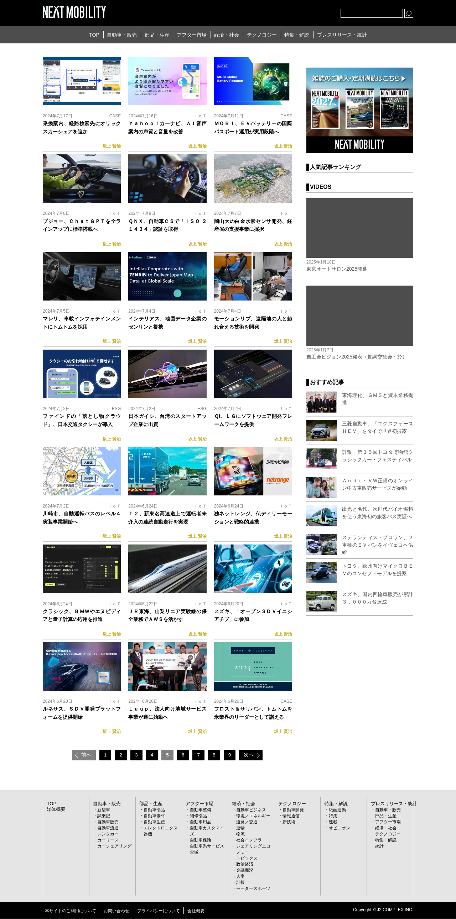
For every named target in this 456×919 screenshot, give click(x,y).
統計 (379, 846)
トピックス (247, 858)
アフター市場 (192, 35)
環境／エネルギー (253, 816)
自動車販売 (108, 822)
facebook (312, 12)
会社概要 (195, 911)
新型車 (103, 810)
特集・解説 (296, 35)
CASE (115, 115)
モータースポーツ (253, 889)
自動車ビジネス (251, 810)
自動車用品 (200, 822)
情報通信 (291, 816)
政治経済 (244, 864)
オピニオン (339, 828)
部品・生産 (157, 35)
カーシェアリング (114, 846)
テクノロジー (262, 35)
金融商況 (244, 870)
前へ (83, 755)
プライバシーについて (158, 911)
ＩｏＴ (200, 115)
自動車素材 (154, 816)
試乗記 (103, 816)
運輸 (240, 828)
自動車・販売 (122, 35)
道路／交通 (247, 822)
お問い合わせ (116, 911)
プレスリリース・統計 (342, 35)
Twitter (296, 12)
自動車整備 (200, 810)
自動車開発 (293, 810)
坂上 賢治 (112, 146)
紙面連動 (337, 810)
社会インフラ (249, 840)
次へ (251, 755)
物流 (240, 834)
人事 (240, 877)
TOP (94, 35)
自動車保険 (200, 840)
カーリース (108, 840)
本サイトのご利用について (70, 911)
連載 (333, 822)
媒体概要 (55, 809)
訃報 (240, 883)
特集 (333, 816)
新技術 (289, 822)
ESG (116, 408)
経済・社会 (226, 35)
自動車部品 (154, 810)
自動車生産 (154, 822)
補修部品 (198, 816)
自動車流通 (108, 828)
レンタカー (108, 834)
